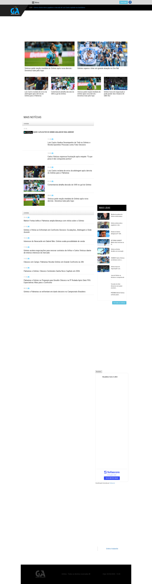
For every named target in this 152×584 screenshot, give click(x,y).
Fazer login (124, 2)
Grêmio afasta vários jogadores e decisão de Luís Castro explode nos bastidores (59, 7)
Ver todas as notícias (119, 303)
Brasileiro (98, 371)
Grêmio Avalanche (112, 549)
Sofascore (112, 483)
